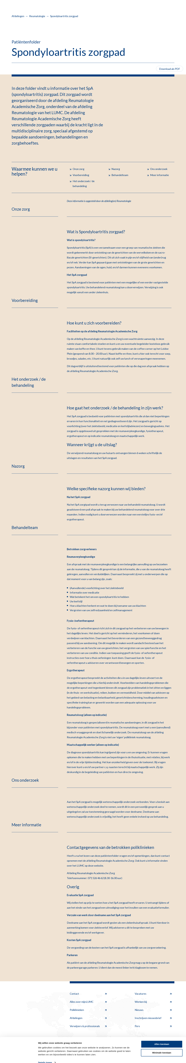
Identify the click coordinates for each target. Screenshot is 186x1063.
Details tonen (45, 1057)
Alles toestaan (161, 1039)
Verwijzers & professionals (88, 1026)
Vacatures (153, 993)
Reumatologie (37, 16)
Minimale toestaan (161, 1047)
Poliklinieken (88, 1009)
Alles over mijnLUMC (88, 1001)
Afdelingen (18, 16)
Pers (153, 1026)
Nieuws (153, 1009)
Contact (88, 993)
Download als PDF (169, 68)
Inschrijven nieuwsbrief (153, 1018)
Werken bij (153, 1001)
